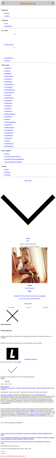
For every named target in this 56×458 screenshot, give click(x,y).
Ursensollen (38, 437)
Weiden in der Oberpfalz (16, 433)
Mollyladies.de (8, 116)
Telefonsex (7, 60)
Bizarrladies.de (8, 79)
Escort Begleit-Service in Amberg (35, 414)
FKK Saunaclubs (13, 156)
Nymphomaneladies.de (10, 122)
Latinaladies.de (8, 111)
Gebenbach (14, 439)
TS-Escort (32, 408)
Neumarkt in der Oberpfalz (30, 433)
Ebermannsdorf (25, 437)
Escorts (19, 388)
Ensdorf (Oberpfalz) (29, 439)
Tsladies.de (7, 141)
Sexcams (28, 307)
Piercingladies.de (9, 130)
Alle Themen (11, 307)
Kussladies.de (8, 108)
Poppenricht (17, 437)
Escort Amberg (21, 413)
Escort (2, 400)
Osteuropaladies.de (9, 127)
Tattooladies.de (8, 138)
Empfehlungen (8, 26)
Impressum (7, 172)
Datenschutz (8, 174)
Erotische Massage (31, 388)
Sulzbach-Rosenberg (6, 439)
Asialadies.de (8, 68)
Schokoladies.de (9, 135)
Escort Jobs (11, 422)
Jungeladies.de (8, 106)
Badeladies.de (8, 73)
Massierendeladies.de (10, 114)
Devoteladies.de (9, 87)
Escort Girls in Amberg (6, 394)
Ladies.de (7, 154)
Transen (23, 388)
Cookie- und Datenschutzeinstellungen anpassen (13, 456)
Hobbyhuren (14, 159)
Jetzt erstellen (17, 362)
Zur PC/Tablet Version (6, 384)
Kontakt (7, 169)
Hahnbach (20, 439)
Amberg (8, 433)
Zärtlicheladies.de (9, 146)
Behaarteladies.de (9, 76)
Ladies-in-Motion (21, 44)
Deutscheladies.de (9, 84)
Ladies (2, 443)
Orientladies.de (8, 124)
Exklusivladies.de (9, 97)
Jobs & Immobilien (13, 162)
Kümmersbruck (9, 437)
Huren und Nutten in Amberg (43, 388)
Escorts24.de (8, 95)
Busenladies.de (8, 81)
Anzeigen (7, 16)
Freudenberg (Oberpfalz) (48, 437)
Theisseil (39, 433)
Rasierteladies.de (9, 132)
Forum (6, 23)
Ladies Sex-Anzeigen (9, 388)
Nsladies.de (7, 119)
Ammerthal (32, 437)
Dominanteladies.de (10, 89)
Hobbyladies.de (8, 103)
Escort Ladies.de (5, 386)
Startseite (7, 13)
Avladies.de (7, 71)
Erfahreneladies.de (9, 92)
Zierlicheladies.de (9, 143)
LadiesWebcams (21, 58)
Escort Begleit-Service (40, 394)
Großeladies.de (8, 100)
